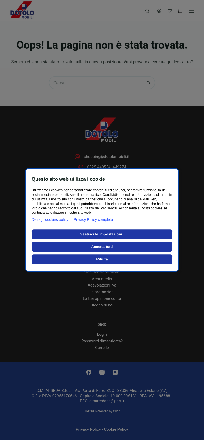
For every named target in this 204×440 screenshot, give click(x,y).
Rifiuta (102, 259)
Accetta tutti (102, 247)
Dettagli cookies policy (50, 220)
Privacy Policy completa (93, 220)
